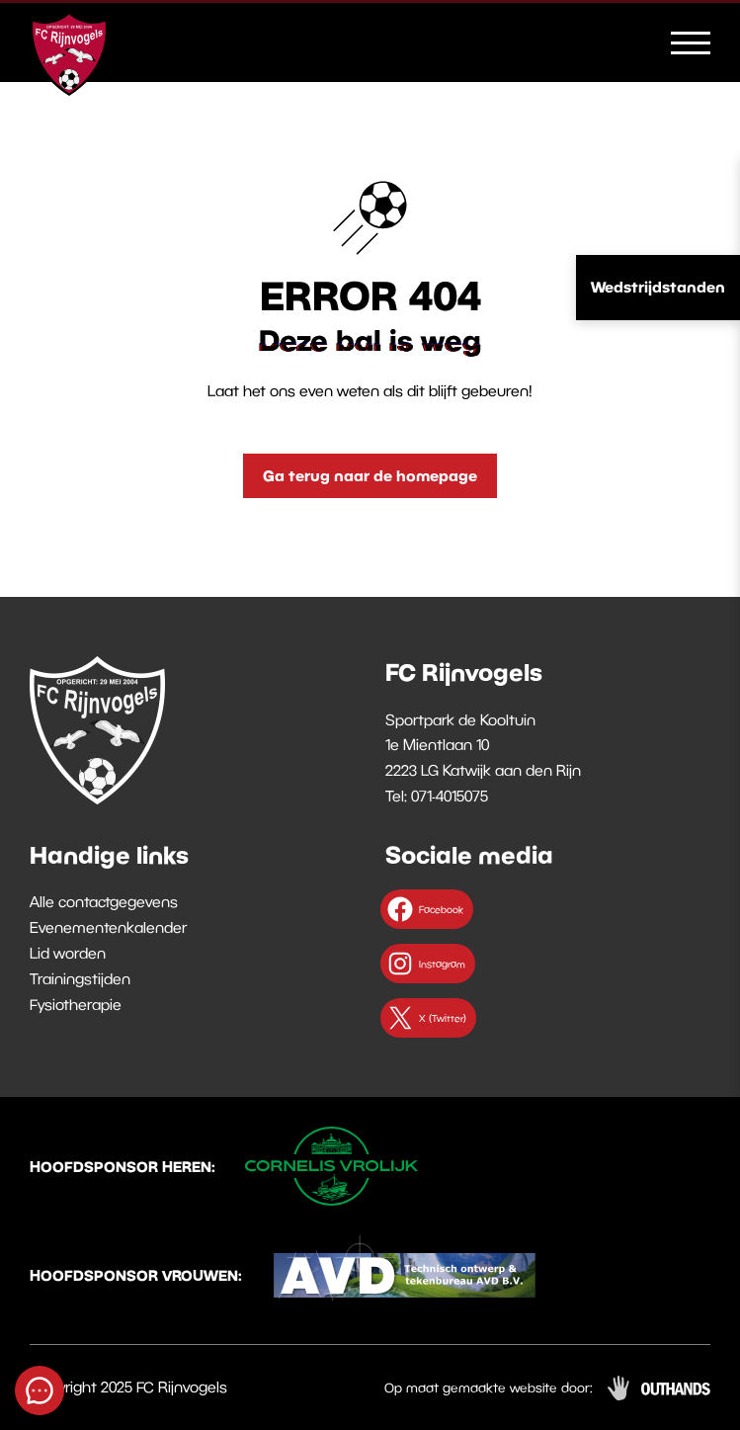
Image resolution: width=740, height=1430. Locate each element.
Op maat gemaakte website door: (488, 1387)
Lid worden (68, 953)
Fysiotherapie (76, 1004)
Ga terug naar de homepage (370, 475)
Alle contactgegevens (104, 901)
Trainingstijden (80, 978)
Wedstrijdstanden (658, 286)
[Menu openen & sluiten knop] (690, 41)
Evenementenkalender (108, 927)
